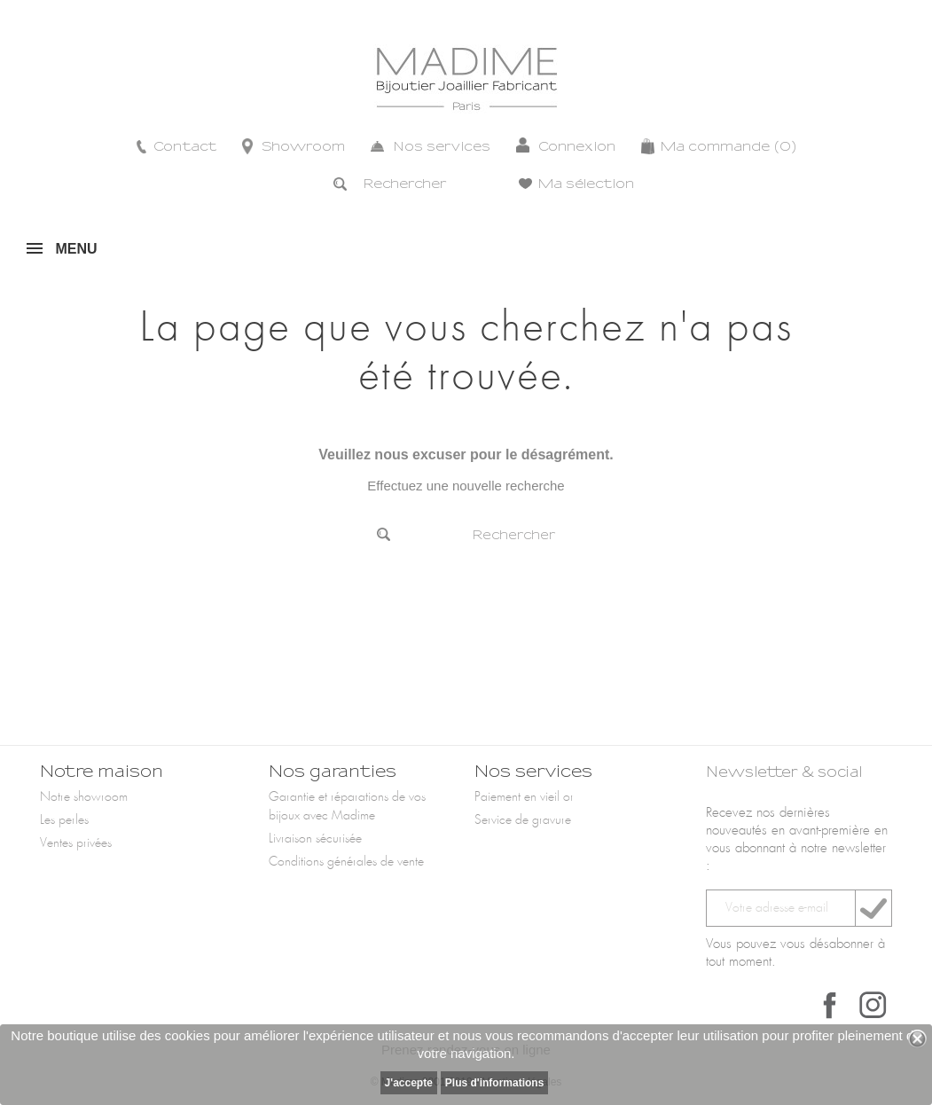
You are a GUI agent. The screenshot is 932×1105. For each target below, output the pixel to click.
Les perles (64, 820)
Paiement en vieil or (524, 797)
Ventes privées (76, 843)
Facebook (830, 1005)
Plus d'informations (494, 1083)
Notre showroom (84, 797)
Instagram (872, 1005)
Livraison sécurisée (315, 839)
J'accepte (409, 1083)
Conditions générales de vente (346, 862)
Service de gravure (522, 820)
